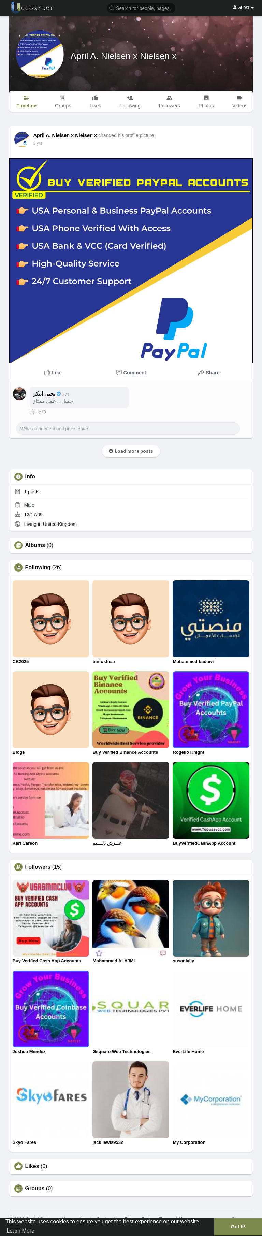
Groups (35, 1188)
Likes (32, 1166)
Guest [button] (243, 7)
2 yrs (37, 143)
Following (38, 567)
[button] (141, 7)
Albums (35, 545)
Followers (38, 867)
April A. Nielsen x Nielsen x (124, 56)
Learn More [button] (20, 1231)
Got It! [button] (238, 1227)
